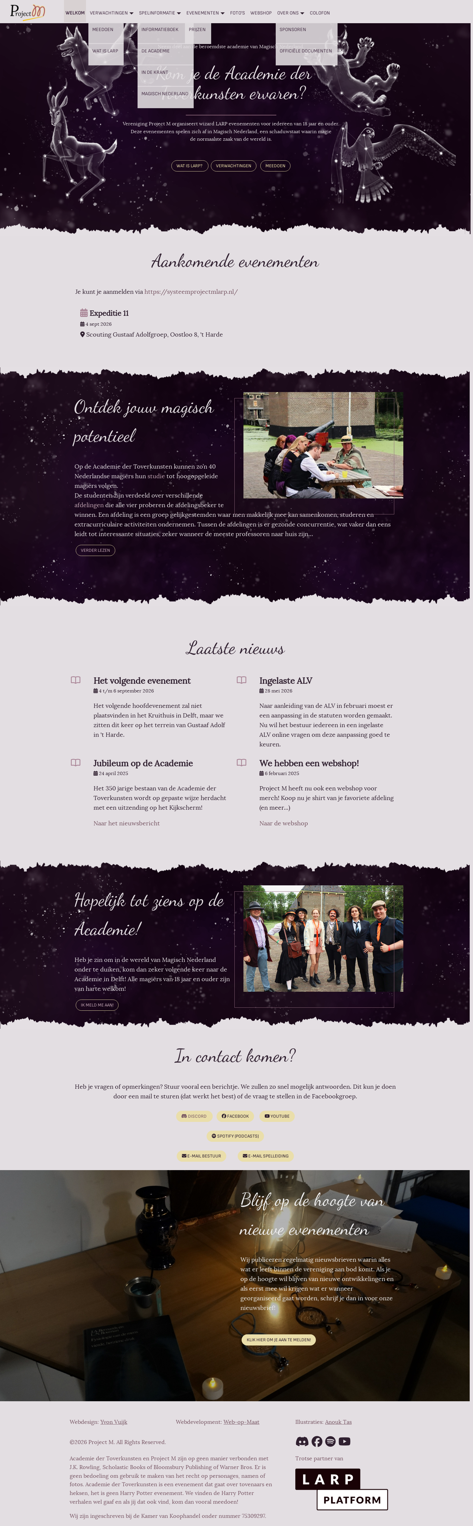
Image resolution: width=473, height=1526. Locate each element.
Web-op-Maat (241, 1422)
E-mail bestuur (201, 1156)
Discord (194, 1116)
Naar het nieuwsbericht (127, 823)
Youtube (277, 1116)
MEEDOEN (275, 166)
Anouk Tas (338, 1422)
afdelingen (89, 505)
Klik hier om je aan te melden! (279, 1340)
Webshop (261, 13)
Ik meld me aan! (97, 1005)
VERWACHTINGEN (233, 166)
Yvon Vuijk (113, 1422)
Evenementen (202, 13)
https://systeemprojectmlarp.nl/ (191, 292)
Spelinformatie (157, 13)
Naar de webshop (283, 823)
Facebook (235, 1116)
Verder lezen (95, 550)
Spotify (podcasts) (235, 1136)
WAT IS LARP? (189, 166)
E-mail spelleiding (266, 1156)
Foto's (237, 13)
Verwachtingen (109, 13)
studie (155, 476)
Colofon (320, 13)
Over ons (288, 13)
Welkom (74, 13)
